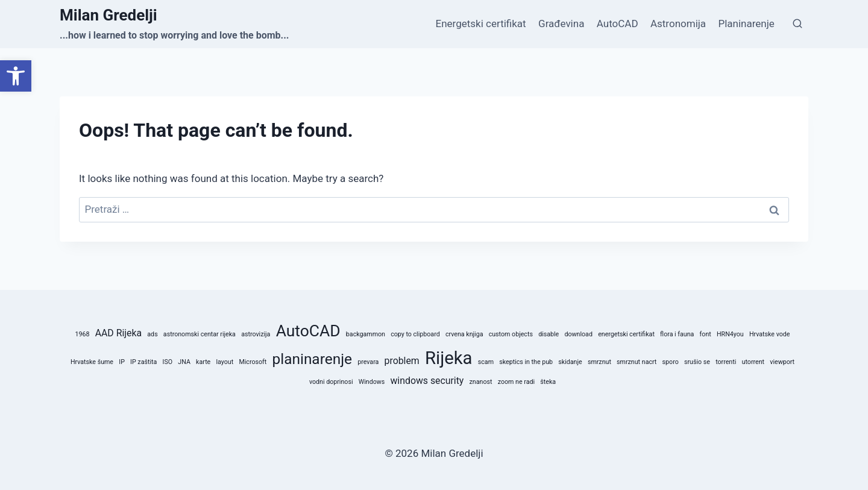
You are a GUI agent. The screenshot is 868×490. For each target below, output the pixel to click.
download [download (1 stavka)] (578, 334)
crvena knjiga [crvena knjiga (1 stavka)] (464, 334)
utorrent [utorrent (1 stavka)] (753, 362)
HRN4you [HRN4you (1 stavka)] (730, 334)
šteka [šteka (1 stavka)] (548, 382)
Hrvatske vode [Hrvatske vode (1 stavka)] (769, 334)
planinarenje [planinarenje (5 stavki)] (312, 359)
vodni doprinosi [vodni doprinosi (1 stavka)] (331, 382)
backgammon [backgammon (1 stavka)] (365, 334)
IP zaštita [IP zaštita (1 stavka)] (143, 362)
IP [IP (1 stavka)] (122, 362)
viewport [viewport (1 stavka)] (782, 362)
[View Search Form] (797, 24)
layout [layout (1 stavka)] (225, 362)
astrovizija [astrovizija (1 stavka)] (255, 334)
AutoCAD (617, 23)
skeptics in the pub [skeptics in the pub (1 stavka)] (526, 362)
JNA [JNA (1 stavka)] (184, 362)
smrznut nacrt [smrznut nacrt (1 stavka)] (636, 362)
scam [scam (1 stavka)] (486, 362)
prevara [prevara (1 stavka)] (368, 362)
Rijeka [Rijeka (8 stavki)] (449, 358)
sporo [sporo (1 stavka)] (670, 362)
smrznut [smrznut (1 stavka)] (599, 362)
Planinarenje (746, 23)
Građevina (561, 23)
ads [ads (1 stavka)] (152, 334)
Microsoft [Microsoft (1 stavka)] (252, 362)
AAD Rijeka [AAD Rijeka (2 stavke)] (118, 333)
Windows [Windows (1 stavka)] (372, 382)
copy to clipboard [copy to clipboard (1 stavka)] (415, 334)
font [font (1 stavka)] (705, 334)
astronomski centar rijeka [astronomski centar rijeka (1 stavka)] (199, 334)
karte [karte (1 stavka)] (203, 362)
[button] (15, 76)
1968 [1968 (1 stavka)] (82, 334)
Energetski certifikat (481, 23)
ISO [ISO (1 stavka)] (168, 362)
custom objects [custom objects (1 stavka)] (511, 334)
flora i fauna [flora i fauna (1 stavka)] (677, 334)
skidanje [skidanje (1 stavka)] (570, 362)
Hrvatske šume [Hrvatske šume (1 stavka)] (92, 362)
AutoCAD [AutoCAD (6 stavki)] (308, 330)
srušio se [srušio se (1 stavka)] (697, 362)
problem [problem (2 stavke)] (402, 360)
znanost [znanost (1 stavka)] (481, 382)
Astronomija (678, 23)
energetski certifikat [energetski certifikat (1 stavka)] (626, 334)
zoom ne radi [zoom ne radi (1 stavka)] (516, 382)
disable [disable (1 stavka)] (548, 334)
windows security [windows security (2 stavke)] (427, 380)
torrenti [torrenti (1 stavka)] (725, 362)
